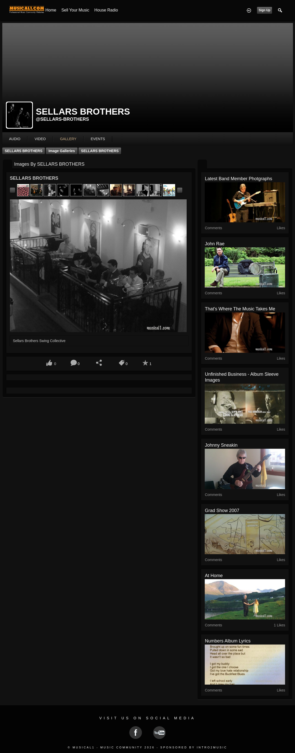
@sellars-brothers (62, 119)
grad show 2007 (222, 510)
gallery (68, 139)
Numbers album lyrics (227, 640)
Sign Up (264, 10)
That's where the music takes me (240, 308)
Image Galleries (61, 151)
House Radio (106, 10)
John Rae (214, 243)
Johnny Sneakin (221, 445)
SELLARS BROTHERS (24, 151)
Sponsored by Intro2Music (193, 747)
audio (14, 139)
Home (50, 10)
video (40, 139)
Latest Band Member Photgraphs (238, 178)
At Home (214, 575)
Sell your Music (75, 10)
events (98, 139)
